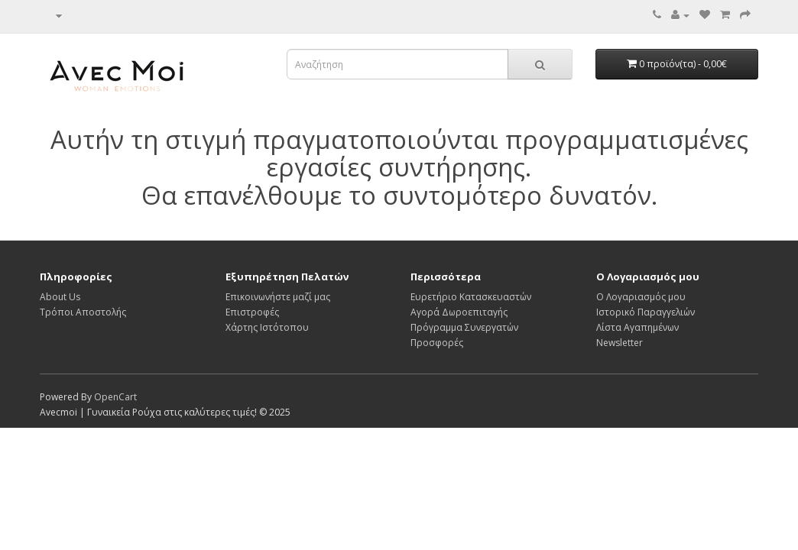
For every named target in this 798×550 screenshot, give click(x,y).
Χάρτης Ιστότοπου (267, 327)
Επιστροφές (252, 312)
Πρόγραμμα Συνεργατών (464, 327)
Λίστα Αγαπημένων (637, 327)
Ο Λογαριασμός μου (641, 296)
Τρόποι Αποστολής (83, 312)
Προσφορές (436, 342)
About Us (60, 296)
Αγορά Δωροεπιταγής (459, 312)
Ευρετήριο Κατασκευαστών (470, 296)
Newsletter (619, 342)
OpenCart (115, 396)
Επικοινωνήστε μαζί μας (277, 296)
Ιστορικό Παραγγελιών (645, 312)
